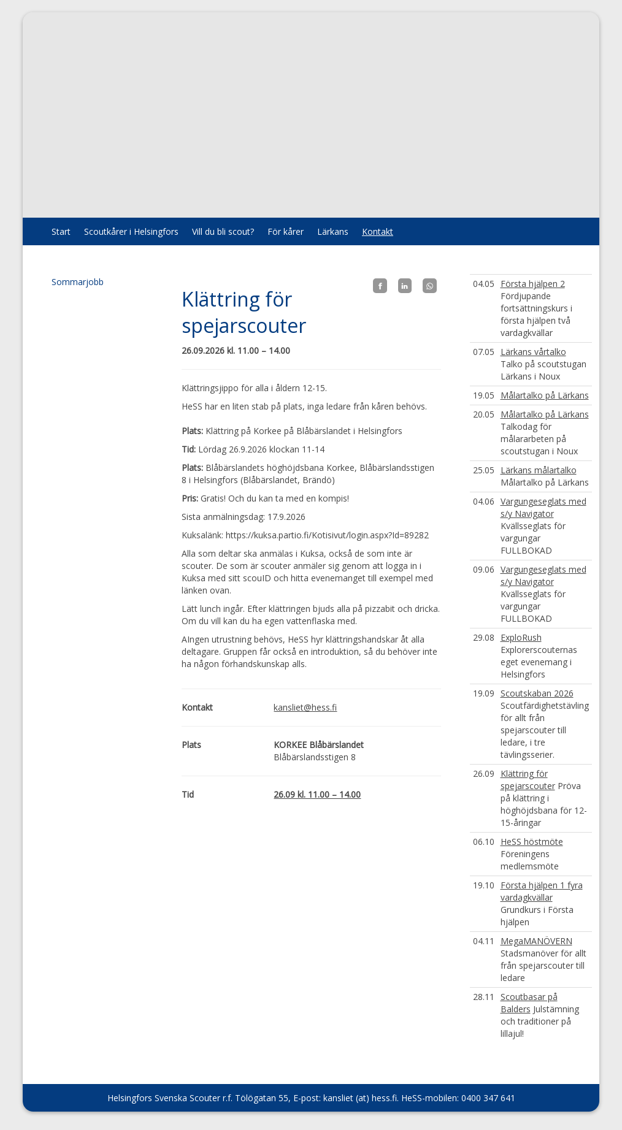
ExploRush (521, 637)
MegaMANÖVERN (536, 941)
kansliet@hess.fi (305, 707)
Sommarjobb (78, 282)
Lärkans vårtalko (533, 351)
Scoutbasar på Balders (529, 1003)
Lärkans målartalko (539, 470)
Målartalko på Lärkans (545, 395)
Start (61, 231)
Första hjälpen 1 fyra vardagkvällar (542, 891)
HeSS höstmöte (532, 841)
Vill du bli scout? (223, 231)
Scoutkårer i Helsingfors (131, 231)
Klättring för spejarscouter (528, 780)
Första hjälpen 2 (533, 283)
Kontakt (377, 231)
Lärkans (332, 231)
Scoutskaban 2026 (537, 693)
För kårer (285, 231)
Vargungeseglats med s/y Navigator (543, 507)
